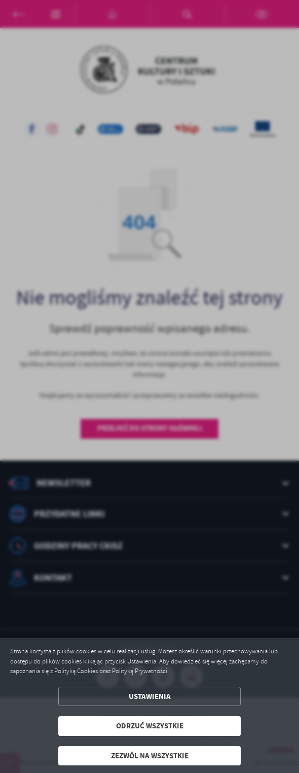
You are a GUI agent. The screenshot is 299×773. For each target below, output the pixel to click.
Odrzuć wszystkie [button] (149, 726)
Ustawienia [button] (150, 696)
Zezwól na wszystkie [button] (150, 756)
